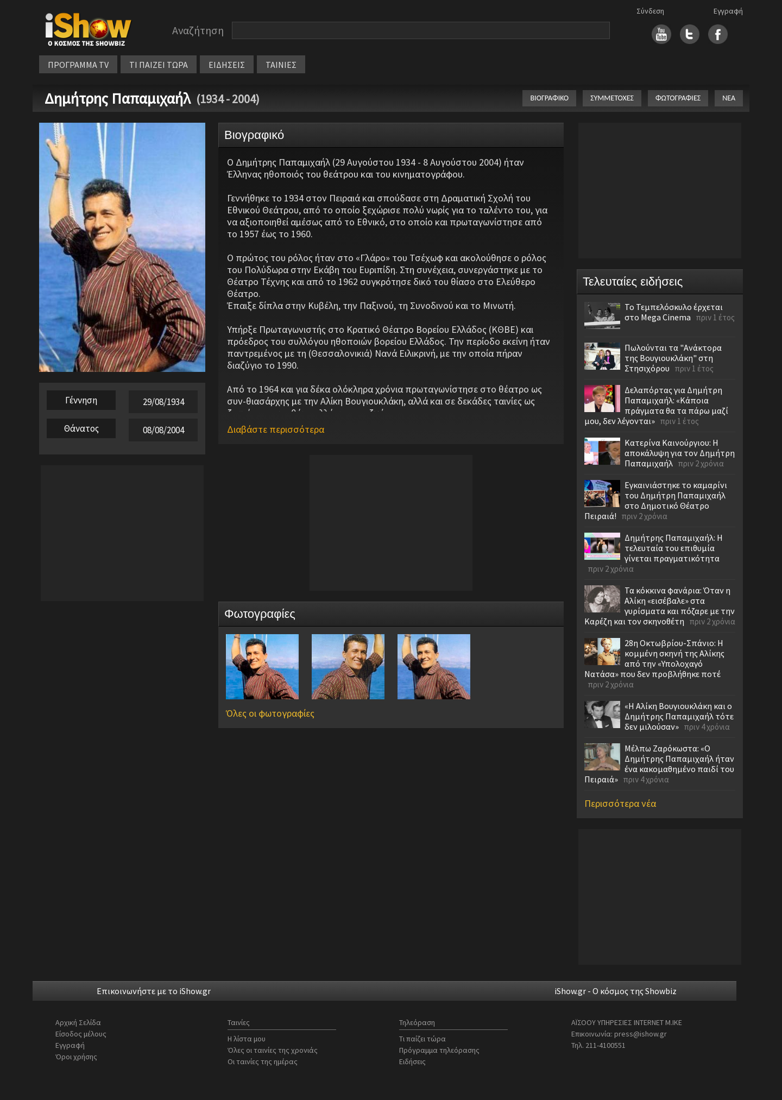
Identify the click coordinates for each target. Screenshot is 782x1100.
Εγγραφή (728, 11)
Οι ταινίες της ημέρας (263, 1061)
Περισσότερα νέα (620, 803)
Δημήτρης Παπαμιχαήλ (118, 98)
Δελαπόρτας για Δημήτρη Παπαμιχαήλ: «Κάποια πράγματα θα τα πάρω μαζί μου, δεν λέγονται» (656, 405)
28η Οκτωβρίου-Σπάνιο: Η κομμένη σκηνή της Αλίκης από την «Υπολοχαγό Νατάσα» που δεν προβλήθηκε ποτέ (654, 658)
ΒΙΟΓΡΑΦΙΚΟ (549, 98)
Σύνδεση (650, 11)
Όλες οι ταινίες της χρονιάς (273, 1050)
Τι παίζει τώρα (422, 1039)
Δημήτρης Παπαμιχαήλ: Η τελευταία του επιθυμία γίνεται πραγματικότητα (674, 548)
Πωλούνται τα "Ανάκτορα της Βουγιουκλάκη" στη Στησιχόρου (673, 358)
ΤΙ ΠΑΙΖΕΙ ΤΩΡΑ (158, 64)
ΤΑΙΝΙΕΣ (281, 64)
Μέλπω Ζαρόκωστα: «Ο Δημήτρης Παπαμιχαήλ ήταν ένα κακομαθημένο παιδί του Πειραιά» (659, 764)
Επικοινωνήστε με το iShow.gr (154, 990)
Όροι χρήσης (76, 1056)
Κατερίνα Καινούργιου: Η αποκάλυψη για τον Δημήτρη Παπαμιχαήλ (680, 453)
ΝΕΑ (728, 98)
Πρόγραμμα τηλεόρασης (439, 1050)
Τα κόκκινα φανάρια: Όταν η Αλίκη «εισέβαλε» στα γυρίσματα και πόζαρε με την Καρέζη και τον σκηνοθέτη (659, 606)
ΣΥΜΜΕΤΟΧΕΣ (612, 98)
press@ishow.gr (640, 1034)
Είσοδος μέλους (80, 1034)
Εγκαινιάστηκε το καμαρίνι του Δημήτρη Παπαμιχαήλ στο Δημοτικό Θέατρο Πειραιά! (655, 500)
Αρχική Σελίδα (78, 1022)
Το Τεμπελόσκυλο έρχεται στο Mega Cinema (674, 312)
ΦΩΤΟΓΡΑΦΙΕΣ (678, 98)
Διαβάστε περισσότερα (275, 429)
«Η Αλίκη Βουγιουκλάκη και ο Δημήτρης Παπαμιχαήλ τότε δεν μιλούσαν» (679, 716)
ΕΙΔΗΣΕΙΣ (227, 64)
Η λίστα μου (247, 1039)
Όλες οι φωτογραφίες (270, 713)
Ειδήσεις (412, 1061)
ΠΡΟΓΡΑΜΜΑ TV (78, 64)
